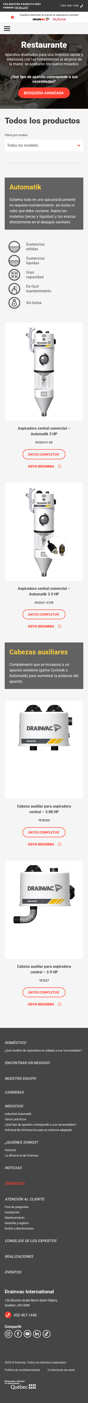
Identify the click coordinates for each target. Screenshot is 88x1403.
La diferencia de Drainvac (21, 1155)
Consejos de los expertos (30, 1241)
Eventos (13, 1272)
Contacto (14, 1183)
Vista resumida (40, 466)
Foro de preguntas (17, 1207)
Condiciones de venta (61, 1370)
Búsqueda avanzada (43, 93)
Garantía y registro (17, 1223)
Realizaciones (19, 1256)
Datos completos (43, 454)
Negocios (14, 1106)
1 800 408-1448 (69, 5)
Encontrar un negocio (27, 1063)
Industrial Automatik (18, 1114)
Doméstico (15, 1043)
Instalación (12, 1212)
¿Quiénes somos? (21, 1142)
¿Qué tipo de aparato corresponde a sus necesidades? (41, 1124)
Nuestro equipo (20, 1078)
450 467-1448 (25, 1315)
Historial (10, 1150)
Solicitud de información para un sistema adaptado (38, 1130)
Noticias (13, 1168)
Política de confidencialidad (22, 1370)
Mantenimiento (15, 1217)
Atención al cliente (24, 1199)
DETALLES (21, 7)
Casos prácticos (15, 1119)
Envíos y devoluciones (19, 1228)
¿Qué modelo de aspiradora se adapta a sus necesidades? (43, 1050)
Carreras (14, 1092)
